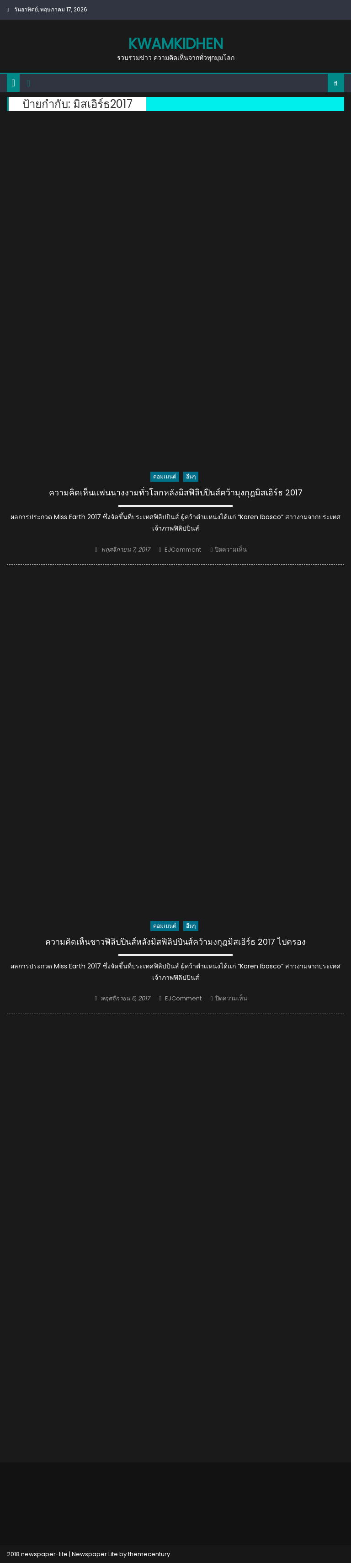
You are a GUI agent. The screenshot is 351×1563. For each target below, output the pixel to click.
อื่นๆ (191, 476)
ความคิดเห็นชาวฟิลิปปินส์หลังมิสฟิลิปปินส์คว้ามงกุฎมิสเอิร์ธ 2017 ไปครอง (175, 941)
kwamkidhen (175, 43)
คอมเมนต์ (164, 476)
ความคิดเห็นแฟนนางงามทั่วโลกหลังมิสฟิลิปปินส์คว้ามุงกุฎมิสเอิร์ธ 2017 (176, 492)
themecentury (149, 1554)
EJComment (183, 549)
